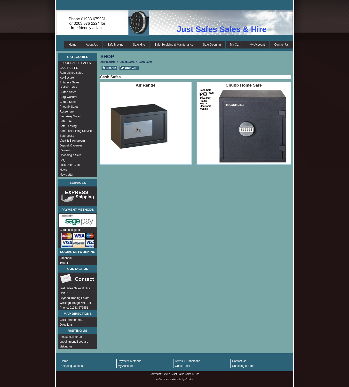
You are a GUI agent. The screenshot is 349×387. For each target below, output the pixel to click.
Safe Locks (67, 135)
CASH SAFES (69, 68)
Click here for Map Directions (71, 322)
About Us (92, 44)
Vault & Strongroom (72, 140)
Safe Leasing (68, 126)
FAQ (62, 160)
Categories (77, 57)
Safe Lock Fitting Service (76, 131)
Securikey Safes (70, 116)
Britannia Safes (69, 82)
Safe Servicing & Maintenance (173, 44)
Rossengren (67, 111)
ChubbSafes (127, 61)
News (63, 169)
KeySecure (67, 77)
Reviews (65, 150)
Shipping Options (72, 366)
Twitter (64, 263)
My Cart (235, 44)
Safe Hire (139, 44)
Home (72, 44)
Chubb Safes (68, 102)
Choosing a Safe (70, 155)
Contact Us (281, 44)
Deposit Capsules (71, 145)
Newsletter (66, 174)
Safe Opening (212, 44)
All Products (108, 61)
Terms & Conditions (187, 361)
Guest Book (182, 366)
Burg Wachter (68, 97)
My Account (257, 44)
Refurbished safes (71, 72)
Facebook (66, 258)
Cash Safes (145, 61)
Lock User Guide (70, 165)
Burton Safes (68, 92)
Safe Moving (115, 44)
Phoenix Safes (69, 106)
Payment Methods (129, 361)
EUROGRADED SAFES (75, 63)
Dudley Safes (68, 87)
